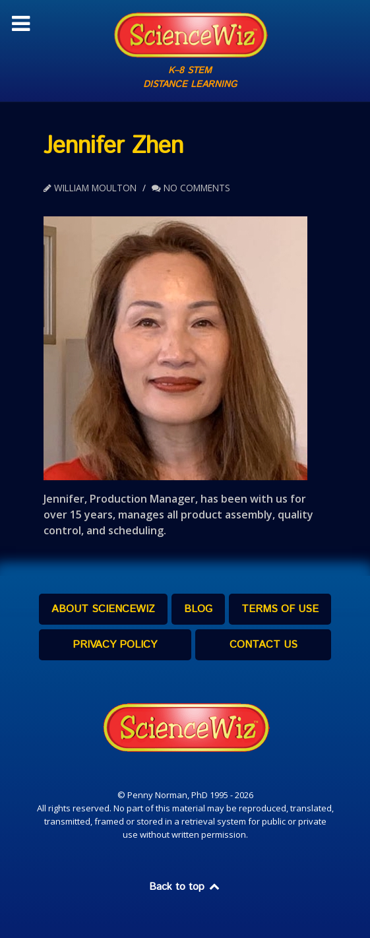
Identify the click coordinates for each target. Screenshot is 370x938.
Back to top (185, 886)
